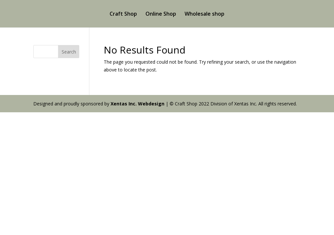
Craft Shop (123, 14)
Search (69, 52)
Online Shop (160, 14)
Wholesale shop (204, 14)
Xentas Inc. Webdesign (137, 104)
